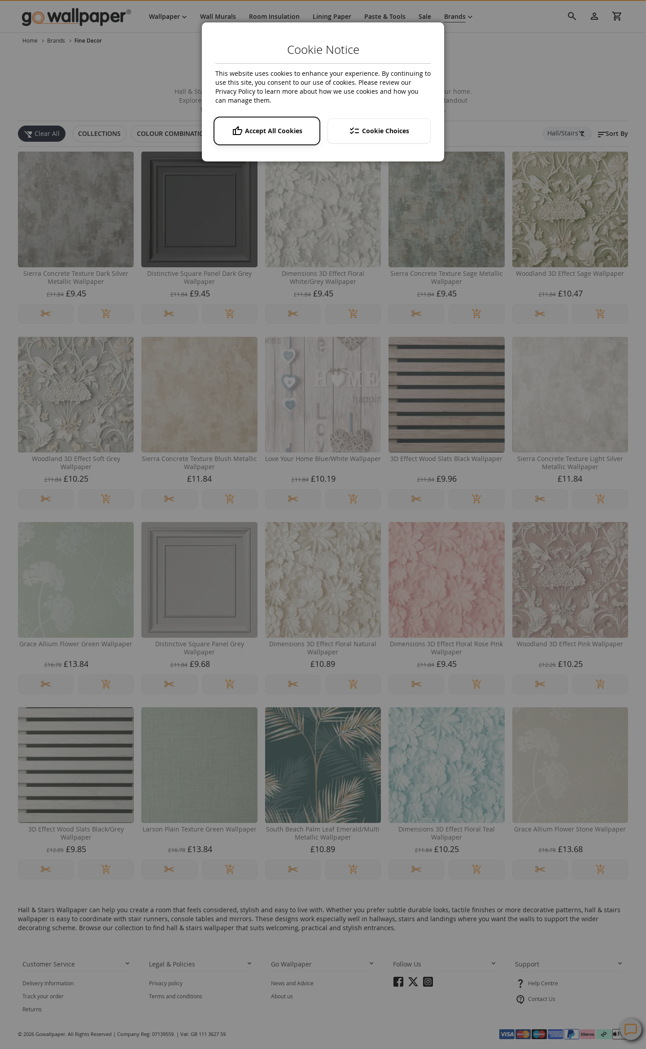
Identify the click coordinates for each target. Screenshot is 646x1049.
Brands (56, 40)
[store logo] (80, 16)
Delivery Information (48, 983)
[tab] (99, 133)
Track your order (43, 996)
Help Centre (543, 983)
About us (282, 996)
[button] (612, 133)
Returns (32, 1009)
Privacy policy (166, 983)
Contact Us (541, 998)
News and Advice (292, 983)
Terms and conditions (175, 996)
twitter (413, 984)
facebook (398, 984)
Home (30, 40)
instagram (428, 984)
